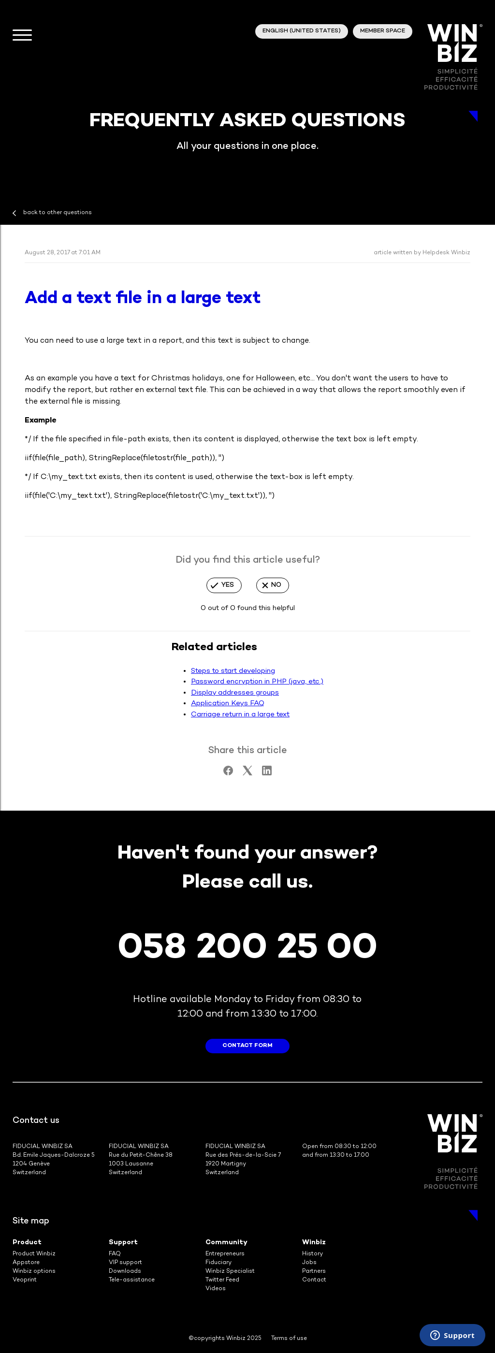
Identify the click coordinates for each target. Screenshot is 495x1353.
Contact (314, 1280)
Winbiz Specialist (230, 1271)
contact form (247, 1046)
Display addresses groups (235, 693)
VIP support (125, 1263)
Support (123, 1242)
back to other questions (57, 213)
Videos (215, 1289)
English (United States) (301, 31)
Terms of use (289, 1339)
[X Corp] (247, 773)
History (312, 1254)
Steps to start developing (233, 671)
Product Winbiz (34, 1254)
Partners (314, 1271)
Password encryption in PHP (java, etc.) (257, 681)
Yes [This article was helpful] (227, 585)
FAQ (115, 1254)
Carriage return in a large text (240, 714)
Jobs (309, 1263)
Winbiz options (34, 1271)
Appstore (26, 1263)
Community (226, 1242)
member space (382, 31)
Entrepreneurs (225, 1254)
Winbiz (314, 1242)
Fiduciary (218, 1263)
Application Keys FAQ (227, 703)
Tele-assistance (132, 1280)
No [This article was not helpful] (276, 585)
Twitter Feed (222, 1280)
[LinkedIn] (267, 773)
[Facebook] (228, 773)
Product (27, 1242)
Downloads (125, 1271)
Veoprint (25, 1280)
